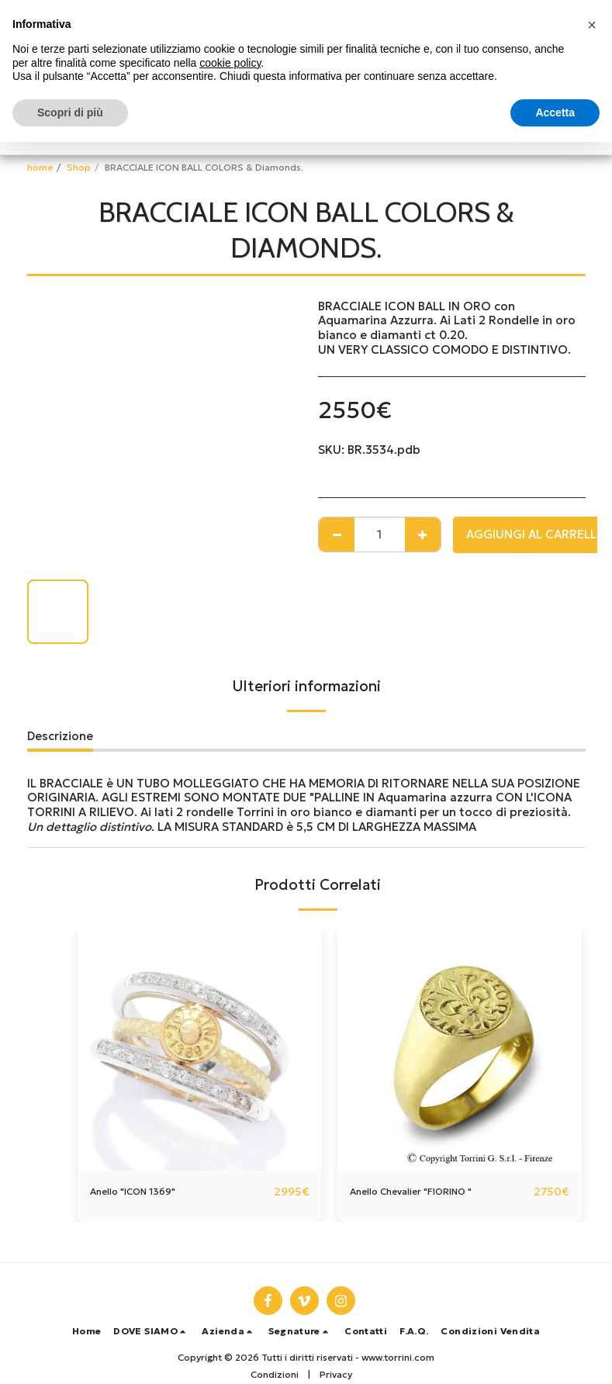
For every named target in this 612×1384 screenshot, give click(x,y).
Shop (79, 167)
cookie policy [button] (230, 63)
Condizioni (275, 1374)
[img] (200, 1048)
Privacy (336, 1374)
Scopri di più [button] (70, 112)
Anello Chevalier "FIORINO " (428, 1191)
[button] (151, 1331)
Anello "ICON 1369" (144, 1191)
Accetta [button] (555, 112)
